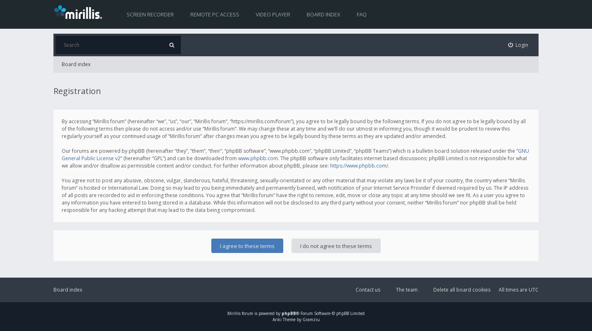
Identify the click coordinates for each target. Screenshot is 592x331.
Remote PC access (214, 14)
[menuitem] (518, 45)
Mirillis (233, 313)
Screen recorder (150, 14)
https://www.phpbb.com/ (359, 165)
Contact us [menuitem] (368, 289)
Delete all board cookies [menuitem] (461, 289)
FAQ (362, 14)
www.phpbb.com (258, 158)
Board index (323, 14)
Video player (273, 14)
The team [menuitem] (407, 289)
